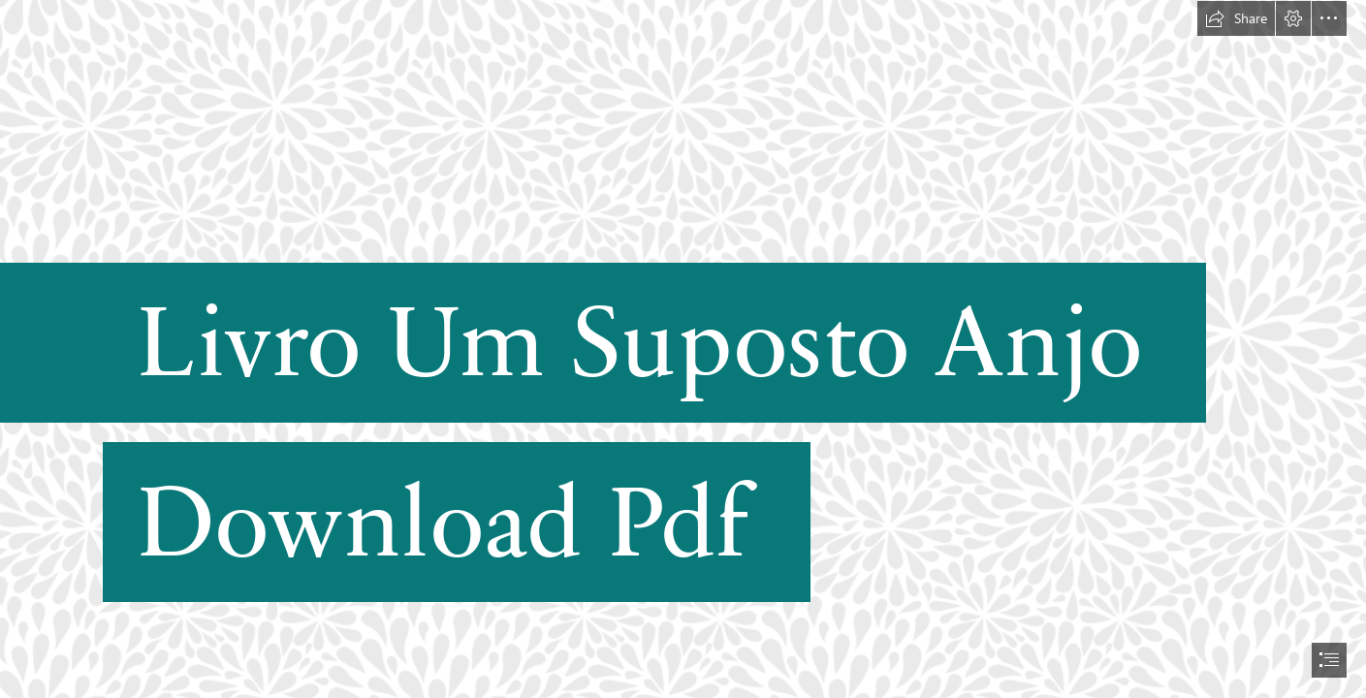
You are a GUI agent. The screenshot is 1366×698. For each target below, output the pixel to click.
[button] (1236, 18)
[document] (683, 349)
